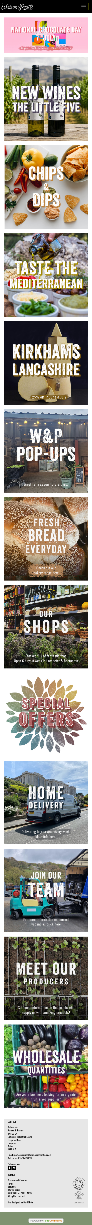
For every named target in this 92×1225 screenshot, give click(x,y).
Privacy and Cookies (17, 1180)
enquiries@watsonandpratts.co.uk (35, 1154)
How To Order (14, 1189)
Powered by (46, 1220)
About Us (12, 1186)
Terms (10, 1183)
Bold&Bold (28, 1202)
